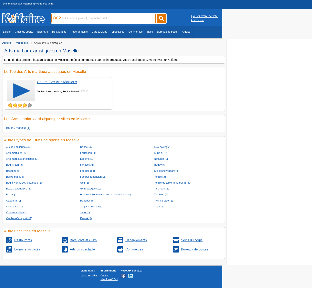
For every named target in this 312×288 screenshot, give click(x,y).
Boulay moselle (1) (18, 128)
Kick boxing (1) (162, 146)
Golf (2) (84, 182)
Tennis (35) (160, 176)
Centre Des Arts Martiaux (57, 82)
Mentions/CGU (109, 279)
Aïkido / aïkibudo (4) (18, 146)
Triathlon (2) (161, 194)
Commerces (135, 31)
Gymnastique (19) (90, 188)
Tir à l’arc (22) (162, 188)
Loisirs (7, 31)
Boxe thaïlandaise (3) (18, 188)
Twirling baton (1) (164, 200)
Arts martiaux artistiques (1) (22, 158)
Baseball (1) (13, 170)
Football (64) (87, 170)
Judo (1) (85, 212)
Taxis (150, 31)
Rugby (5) (160, 164)
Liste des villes (89, 275)
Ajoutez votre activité (204, 16)
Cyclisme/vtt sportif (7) (19, 218)
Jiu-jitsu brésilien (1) (92, 206)
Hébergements (79, 31)
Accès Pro (197, 20)
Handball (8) (87, 200)
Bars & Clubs (99, 31)
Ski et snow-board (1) (166, 170)
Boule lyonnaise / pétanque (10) (24, 182)
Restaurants (59, 31)
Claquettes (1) (14, 206)
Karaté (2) (86, 218)
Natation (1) (161, 158)
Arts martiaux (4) (16, 152)
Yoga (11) (159, 206)
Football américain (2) (93, 176)
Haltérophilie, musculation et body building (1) (107, 194)
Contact (105, 275)
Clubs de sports (24, 31)
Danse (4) (86, 146)
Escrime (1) (87, 158)
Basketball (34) (15, 176)
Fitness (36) (87, 164)
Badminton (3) (14, 164)
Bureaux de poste (167, 31)
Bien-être (42, 31)
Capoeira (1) (13, 200)
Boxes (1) (11, 194)
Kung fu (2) (160, 152)
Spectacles (117, 31)
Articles (186, 31)
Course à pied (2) (16, 212)
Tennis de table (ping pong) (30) (172, 182)
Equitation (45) (88, 152)
